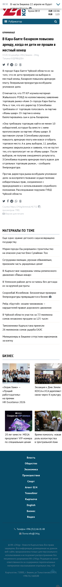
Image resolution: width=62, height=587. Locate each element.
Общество (31, 463)
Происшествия (31, 475)
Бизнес (31, 511)
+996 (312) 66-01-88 (35, 529)
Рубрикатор (13, 21)
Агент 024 (31, 487)
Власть (31, 457)
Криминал (8, 32)
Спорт (31, 481)
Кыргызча (31, 499)
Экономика (31, 469)
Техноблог (31, 493)
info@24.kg (34, 533)
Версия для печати (13, 213)
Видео (31, 516)
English (31, 505)
